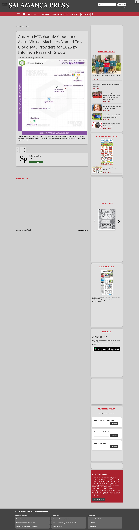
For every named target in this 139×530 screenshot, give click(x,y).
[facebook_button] (92, 14)
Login (122, 8)
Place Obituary (57, 527)
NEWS (29, 14)
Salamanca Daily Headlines (104, 420)
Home (18, 26)
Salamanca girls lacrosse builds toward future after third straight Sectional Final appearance (111, 96)
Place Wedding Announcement (26, 527)
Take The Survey (98, 499)
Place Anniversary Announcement (64, 523)
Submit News (21, 519)
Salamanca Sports (100, 443)
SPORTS (36, 14)
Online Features (25, 26)
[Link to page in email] (24, 148)
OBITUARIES (46, 14)
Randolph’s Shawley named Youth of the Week (112, 107)
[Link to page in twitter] (21, 148)
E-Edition (85, 14)
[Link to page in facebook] (17, 148)
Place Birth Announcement (61, 519)
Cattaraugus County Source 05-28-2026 (112, 168)
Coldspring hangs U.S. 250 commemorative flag (111, 116)
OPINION (55, 14)
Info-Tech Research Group (26, 58)
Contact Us (92, 527)
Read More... (96, 79)
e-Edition (92, 523)
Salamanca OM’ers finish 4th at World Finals (106, 75)
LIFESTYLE (64, 14)
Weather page (85, 7)
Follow (37, 162)
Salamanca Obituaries (102, 432)
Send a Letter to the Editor (25, 523)
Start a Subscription (95, 519)
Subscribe (122, 5)
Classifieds (74, 14)
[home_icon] (24, 14)
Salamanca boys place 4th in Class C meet (111, 125)
